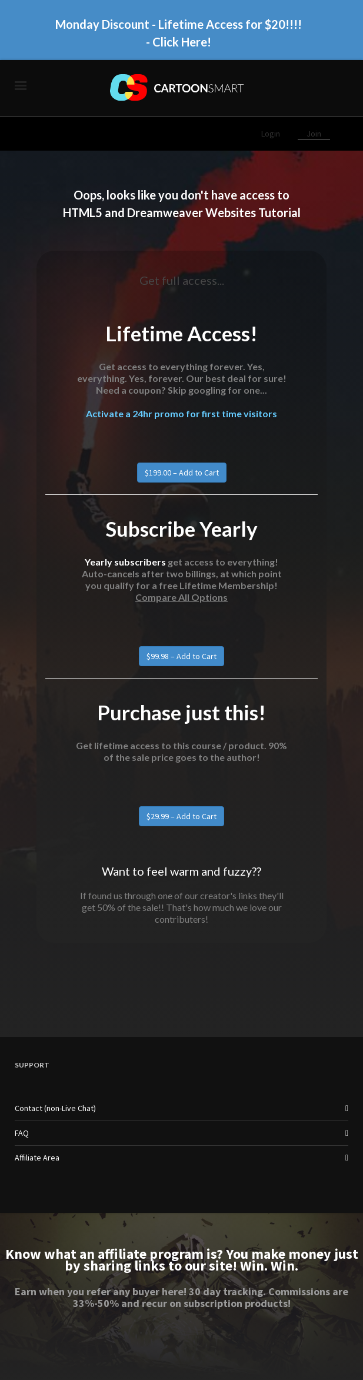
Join (314, 133)
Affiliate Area (37, 1157)
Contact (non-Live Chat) (55, 1108)
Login (271, 133)
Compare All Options (181, 597)
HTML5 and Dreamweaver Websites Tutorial (182, 212)
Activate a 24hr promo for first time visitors (181, 413)
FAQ (22, 1133)
